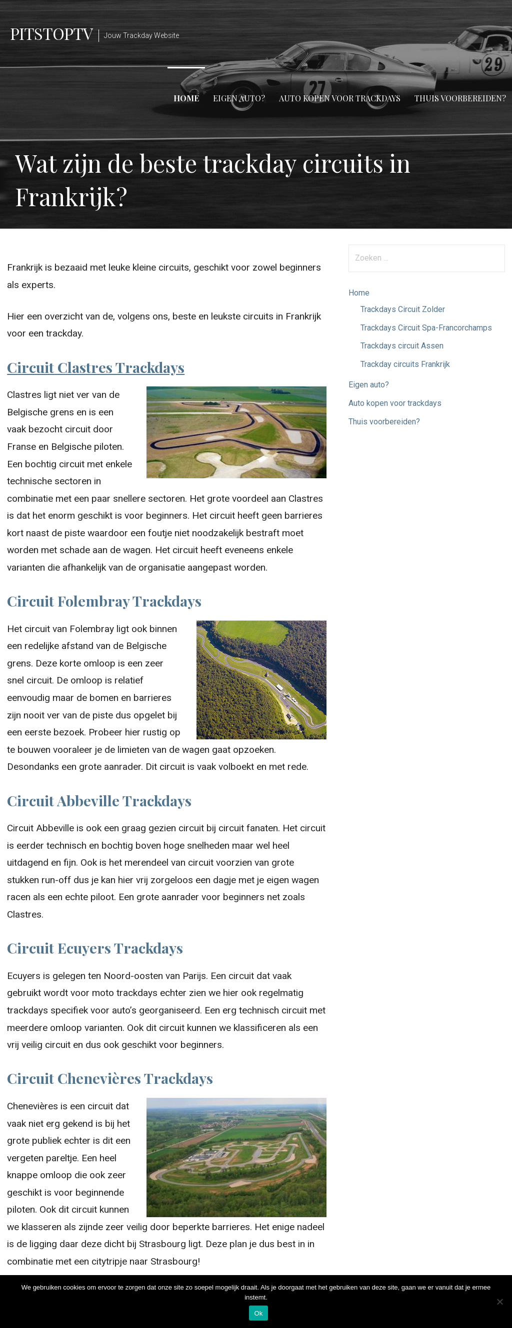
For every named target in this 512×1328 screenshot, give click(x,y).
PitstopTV (51, 33)
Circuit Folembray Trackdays (104, 600)
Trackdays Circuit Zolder (402, 309)
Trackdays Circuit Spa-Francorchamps (426, 327)
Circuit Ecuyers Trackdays (95, 947)
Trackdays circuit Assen (402, 345)
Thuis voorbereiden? (460, 98)
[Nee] (499, 1302)
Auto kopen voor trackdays (339, 98)
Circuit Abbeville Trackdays (99, 800)
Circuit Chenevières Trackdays (110, 1077)
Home (186, 98)
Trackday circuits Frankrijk (405, 364)
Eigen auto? (239, 98)
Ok (258, 1313)
